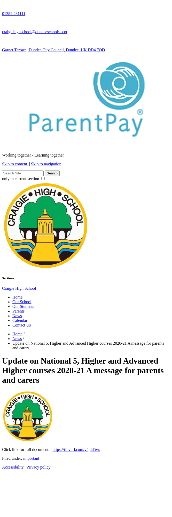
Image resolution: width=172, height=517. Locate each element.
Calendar (19, 320)
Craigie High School (19, 288)
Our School (21, 302)
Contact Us (21, 325)
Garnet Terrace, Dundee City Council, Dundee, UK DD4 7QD (53, 50)
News (17, 316)
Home (17, 297)
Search (52, 173)
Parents (18, 311)
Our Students (23, 306)
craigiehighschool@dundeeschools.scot (34, 32)
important (31, 458)
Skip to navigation (46, 164)
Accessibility (13, 467)
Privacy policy (39, 467)
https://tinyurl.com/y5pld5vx (76, 449)
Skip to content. (15, 164)
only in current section (23, 178)
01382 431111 (13, 13)
